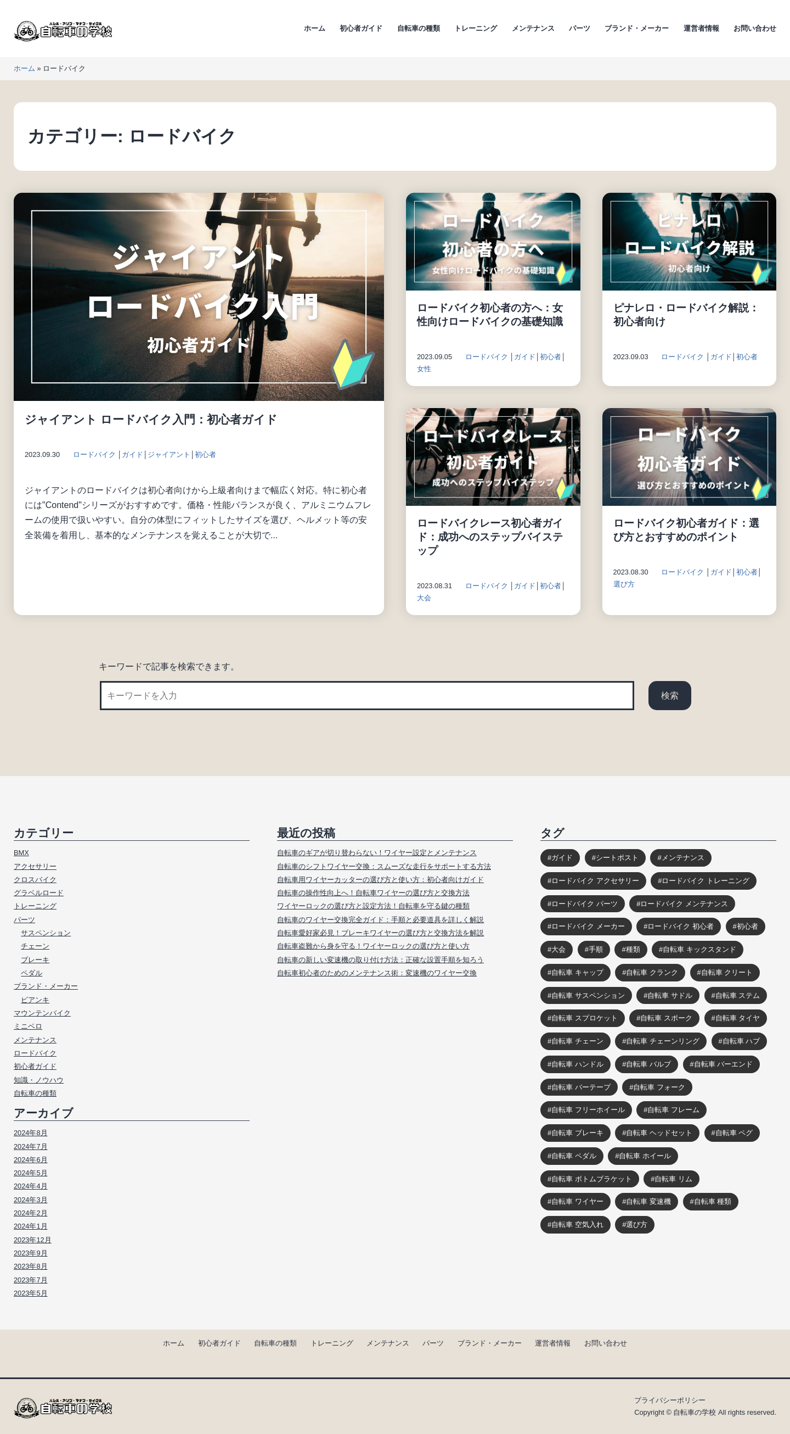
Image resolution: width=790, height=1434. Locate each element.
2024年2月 (31, 1213)
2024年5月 (31, 1173)
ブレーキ (35, 960)
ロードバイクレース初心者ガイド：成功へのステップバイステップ (490, 536)
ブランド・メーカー (637, 28)
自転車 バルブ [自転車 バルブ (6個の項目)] (648, 1064)
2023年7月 (31, 1280)
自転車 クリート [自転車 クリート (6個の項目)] (727, 972)
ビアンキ (35, 1000)
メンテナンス (533, 28)
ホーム (314, 28)
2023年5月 (31, 1293)
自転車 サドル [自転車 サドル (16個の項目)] (669, 995)
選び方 (624, 584)
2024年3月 (31, 1200)
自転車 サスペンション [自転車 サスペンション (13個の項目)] (588, 995)
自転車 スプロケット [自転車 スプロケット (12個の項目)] (584, 1018)
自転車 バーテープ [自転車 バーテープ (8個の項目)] (581, 1087)
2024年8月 (31, 1133)
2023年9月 (31, 1253)
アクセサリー (35, 866)
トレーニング (475, 28)
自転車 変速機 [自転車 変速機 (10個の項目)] (648, 1201)
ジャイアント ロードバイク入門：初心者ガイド (151, 419)
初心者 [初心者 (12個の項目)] (747, 926)
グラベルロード (39, 893)
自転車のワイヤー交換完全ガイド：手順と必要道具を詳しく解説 (380, 920)
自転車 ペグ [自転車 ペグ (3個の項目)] (734, 1133)
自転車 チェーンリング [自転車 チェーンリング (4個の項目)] (662, 1041)
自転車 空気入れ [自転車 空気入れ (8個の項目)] (577, 1224)
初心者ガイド (361, 28)
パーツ (579, 28)
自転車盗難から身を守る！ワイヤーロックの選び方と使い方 (373, 946)
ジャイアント (169, 454)
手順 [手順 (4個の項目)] (596, 949)
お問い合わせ (754, 28)
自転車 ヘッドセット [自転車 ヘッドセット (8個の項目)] (659, 1133)
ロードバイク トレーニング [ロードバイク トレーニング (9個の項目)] (705, 881)
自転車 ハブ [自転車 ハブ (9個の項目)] (741, 1041)
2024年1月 (31, 1226)
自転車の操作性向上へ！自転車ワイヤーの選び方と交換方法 (373, 893)
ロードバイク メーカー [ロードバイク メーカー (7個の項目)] (588, 926)
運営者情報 (701, 28)
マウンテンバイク (42, 1013)
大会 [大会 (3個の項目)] (558, 949)
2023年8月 (31, 1266)
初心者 (205, 454)
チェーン (35, 946)
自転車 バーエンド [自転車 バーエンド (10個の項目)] (723, 1064)
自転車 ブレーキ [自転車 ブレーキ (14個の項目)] (577, 1133)
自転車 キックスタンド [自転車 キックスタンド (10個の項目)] (699, 949)
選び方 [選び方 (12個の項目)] (636, 1224)
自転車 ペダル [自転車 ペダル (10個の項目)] (573, 1156)
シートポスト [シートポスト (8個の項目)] (617, 857)
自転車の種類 (418, 28)
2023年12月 (33, 1240)
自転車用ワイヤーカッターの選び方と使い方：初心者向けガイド (380, 879)
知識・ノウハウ (39, 1080)
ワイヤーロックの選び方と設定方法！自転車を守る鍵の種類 (373, 906)
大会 (424, 598)
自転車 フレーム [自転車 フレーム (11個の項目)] (673, 1110)
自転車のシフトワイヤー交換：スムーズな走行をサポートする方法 (384, 866)
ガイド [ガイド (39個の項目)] (562, 857)
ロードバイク (94, 454)
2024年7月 (31, 1146)
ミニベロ (28, 1026)
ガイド (132, 454)
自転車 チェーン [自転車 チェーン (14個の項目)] (577, 1041)
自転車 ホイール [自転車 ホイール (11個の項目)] (645, 1156)
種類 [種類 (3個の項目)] (633, 949)
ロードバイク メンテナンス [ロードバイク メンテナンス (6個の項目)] (684, 904)
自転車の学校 (694, 1412)
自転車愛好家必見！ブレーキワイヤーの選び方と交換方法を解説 (380, 933)
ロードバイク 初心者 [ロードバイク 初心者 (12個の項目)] (680, 926)
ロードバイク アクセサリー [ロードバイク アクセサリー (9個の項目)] (595, 881)
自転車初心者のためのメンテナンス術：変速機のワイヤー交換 (377, 973)
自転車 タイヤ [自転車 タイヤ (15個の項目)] (737, 1018)
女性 (424, 369)
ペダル (31, 973)
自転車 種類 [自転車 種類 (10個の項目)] (713, 1201)
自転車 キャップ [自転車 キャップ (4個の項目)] (577, 972)
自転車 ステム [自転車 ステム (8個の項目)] (737, 995)
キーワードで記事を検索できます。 (169, 666)
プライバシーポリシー (670, 1400)
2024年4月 (31, 1186)
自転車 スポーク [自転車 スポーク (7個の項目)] (666, 1018)
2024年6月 (31, 1160)
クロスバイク (35, 879)
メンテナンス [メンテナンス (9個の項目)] (683, 857)
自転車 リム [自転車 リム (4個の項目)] (673, 1179)
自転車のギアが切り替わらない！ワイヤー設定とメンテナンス (377, 853)
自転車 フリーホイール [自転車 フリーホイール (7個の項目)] (588, 1110)
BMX (21, 853)
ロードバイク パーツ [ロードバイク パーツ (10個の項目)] (584, 904)
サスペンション (46, 933)
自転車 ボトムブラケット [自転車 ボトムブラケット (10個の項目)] (591, 1179)
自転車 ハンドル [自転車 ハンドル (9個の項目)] (577, 1064)
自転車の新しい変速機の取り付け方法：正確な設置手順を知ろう (380, 960)
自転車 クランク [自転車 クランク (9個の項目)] (652, 972)
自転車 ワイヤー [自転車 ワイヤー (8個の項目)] (577, 1201)
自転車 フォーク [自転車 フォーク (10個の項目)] (659, 1087)
